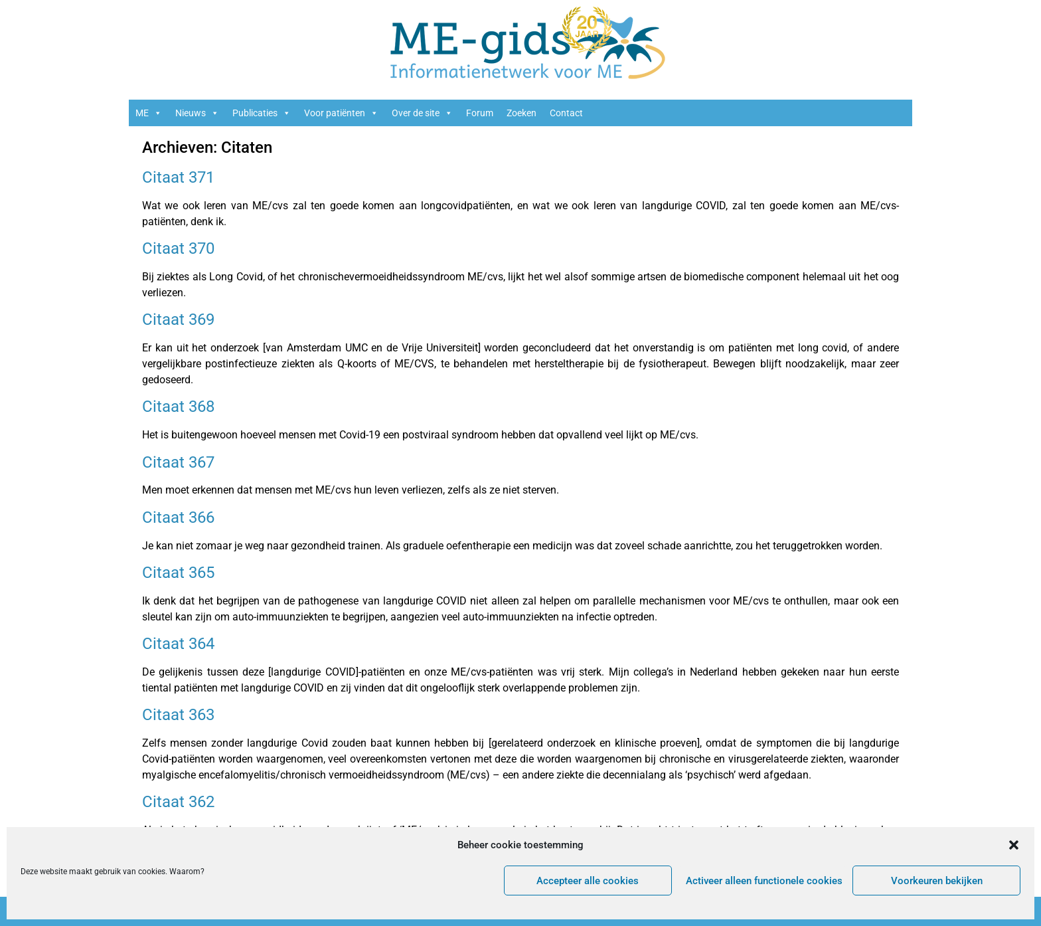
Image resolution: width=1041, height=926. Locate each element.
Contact (566, 113)
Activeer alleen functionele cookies (764, 881)
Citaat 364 (178, 643)
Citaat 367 (178, 462)
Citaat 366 (178, 517)
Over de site (422, 113)
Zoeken (521, 113)
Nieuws (197, 113)
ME (148, 113)
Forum (479, 113)
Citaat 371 (178, 177)
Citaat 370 (178, 248)
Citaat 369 (178, 319)
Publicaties (261, 113)
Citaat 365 (178, 572)
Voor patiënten (341, 113)
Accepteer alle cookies (587, 881)
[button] (1013, 845)
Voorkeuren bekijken (937, 881)
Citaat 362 (178, 801)
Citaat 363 (178, 714)
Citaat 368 (178, 406)
